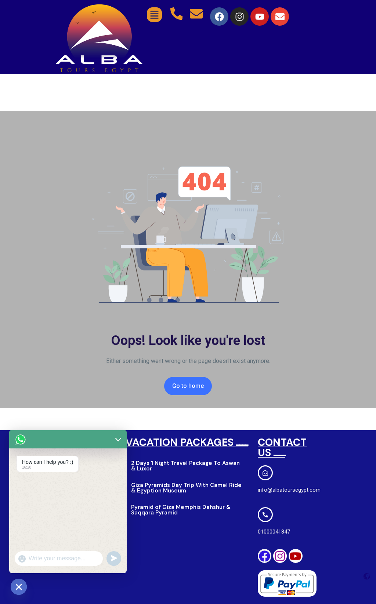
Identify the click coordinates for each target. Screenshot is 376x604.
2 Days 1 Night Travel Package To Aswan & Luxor (185, 465)
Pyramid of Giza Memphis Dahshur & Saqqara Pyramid (181, 509)
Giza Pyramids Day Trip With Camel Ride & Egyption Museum (186, 487)
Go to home (188, 385)
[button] (154, 14)
